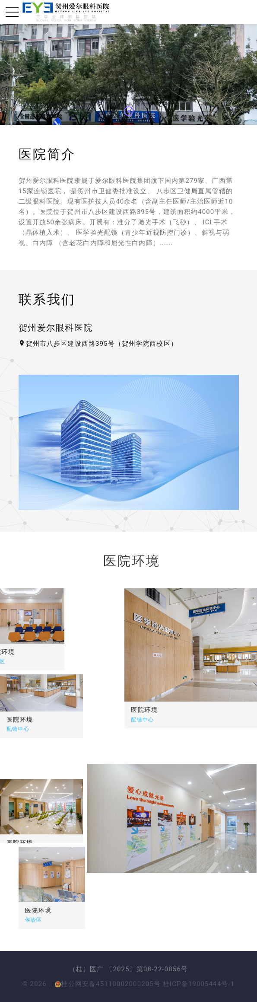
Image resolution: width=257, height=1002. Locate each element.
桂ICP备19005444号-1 (199, 984)
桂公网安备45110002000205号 (108, 984)
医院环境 (178, 709)
